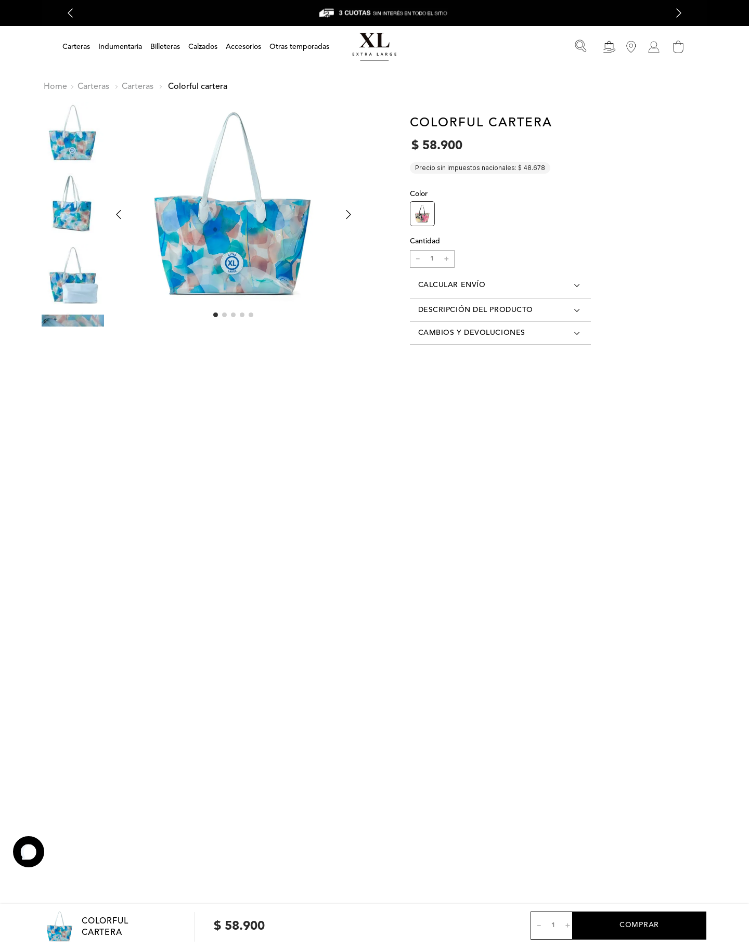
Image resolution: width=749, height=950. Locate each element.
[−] (417, 259)
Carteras (93, 87)
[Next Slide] (679, 13)
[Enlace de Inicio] (55, 87)
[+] (447, 259)
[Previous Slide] (70, 13)
